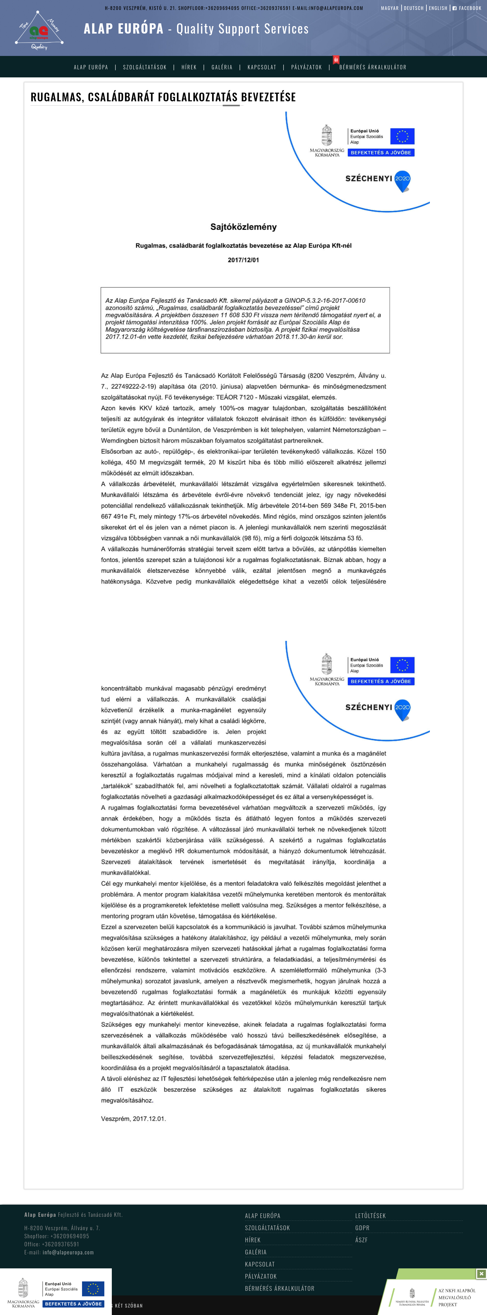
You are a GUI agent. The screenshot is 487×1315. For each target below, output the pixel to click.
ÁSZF (361, 1239)
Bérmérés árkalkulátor (373, 67)
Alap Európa (91, 67)
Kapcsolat (262, 67)
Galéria (222, 67)
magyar (390, 8)
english (438, 8)
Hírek (189, 67)
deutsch (414, 8)
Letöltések (370, 1215)
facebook (467, 8)
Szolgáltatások (145, 67)
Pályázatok (306, 67)
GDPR (362, 1227)
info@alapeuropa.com (68, 1252)
